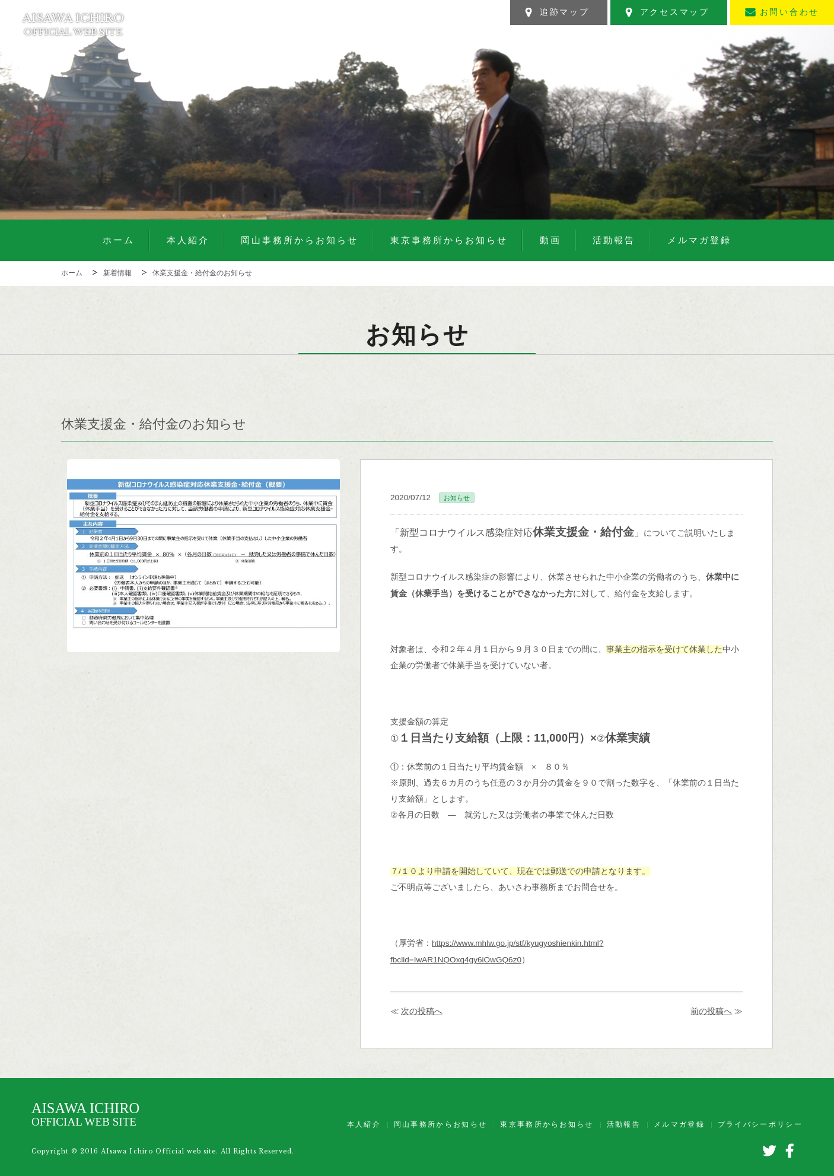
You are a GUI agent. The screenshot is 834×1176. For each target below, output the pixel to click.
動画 (550, 240)
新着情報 (117, 272)
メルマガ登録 (699, 240)
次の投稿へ (422, 1011)
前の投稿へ (711, 1011)
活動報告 (614, 240)
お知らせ (457, 497)
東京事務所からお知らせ (449, 240)
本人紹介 (188, 240)
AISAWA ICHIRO (73, 24)
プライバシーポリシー (760, 1125)
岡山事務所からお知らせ (299, 240)
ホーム (119, 240)
